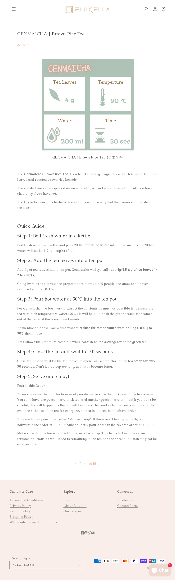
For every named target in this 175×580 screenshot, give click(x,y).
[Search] (146, 9)
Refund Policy (20, 511)
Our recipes (72, 511)
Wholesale (125, 500)
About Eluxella (74, 506)
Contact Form (127, 506)
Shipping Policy (21, 517)
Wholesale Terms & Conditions (33, 522)
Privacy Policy (20, 506)
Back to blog (87, 463)
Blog (66, 500)
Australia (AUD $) (47, 565)
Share (23, 45)
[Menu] (14, 9)
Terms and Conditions (27, 500)
